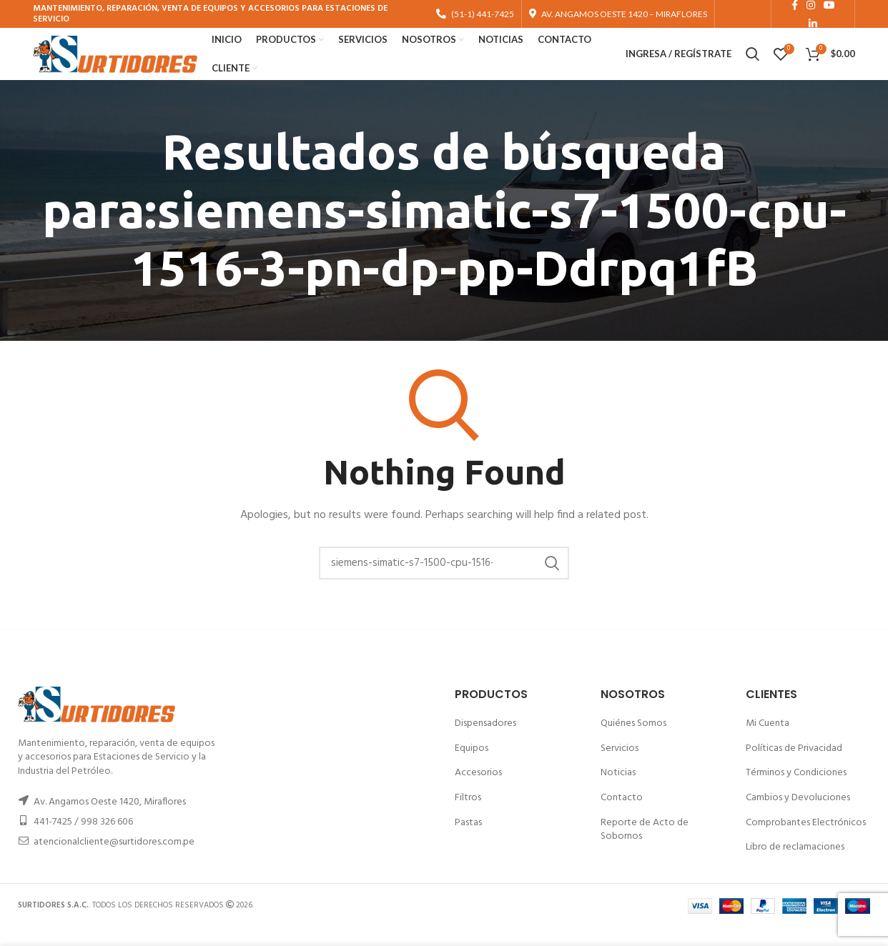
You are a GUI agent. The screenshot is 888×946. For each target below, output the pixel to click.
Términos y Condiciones (796, 790)
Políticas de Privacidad (794, 766)
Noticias (618, 790)
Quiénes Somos (633, 741)
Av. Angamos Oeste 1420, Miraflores (110, 820)
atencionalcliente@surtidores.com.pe (114, 860)
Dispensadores (485, 741)
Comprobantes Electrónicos (806, 840)
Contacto (622, 815)
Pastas (468, 840)
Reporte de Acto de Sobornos (645, 847)
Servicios (619, 766)
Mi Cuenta (767, 741)
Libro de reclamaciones (795, 865)
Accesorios (478, 790)
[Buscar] (444, 580)
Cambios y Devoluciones (798, 815)
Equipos (471, 766)
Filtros (468, 815)
